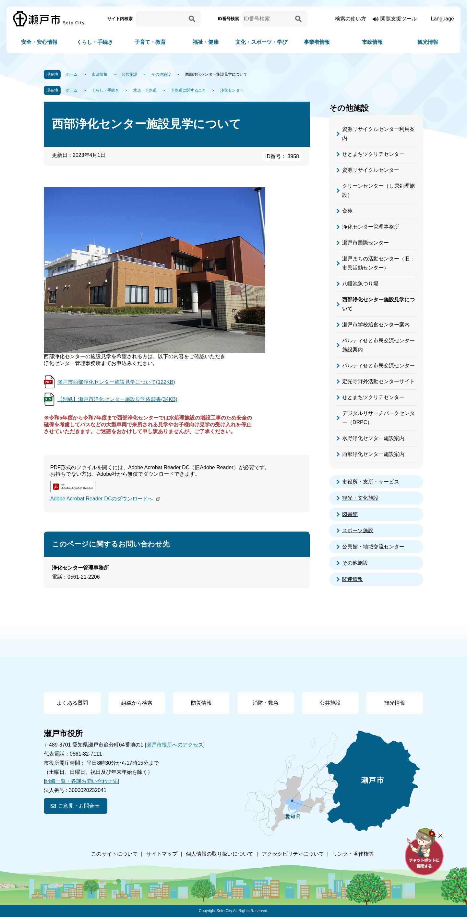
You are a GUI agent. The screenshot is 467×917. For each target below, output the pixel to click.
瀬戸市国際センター (365, 242)
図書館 (350, 514)
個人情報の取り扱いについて (219, 854)
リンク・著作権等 (353, 854)
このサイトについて (114, 854)
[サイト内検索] (161, 19)
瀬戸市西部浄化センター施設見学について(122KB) (116, 382)
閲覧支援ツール (398, 18)
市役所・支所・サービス (370, 481)
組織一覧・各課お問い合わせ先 (81, 781)
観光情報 (427, 42)
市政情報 (372, 42)
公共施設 (129, 74)
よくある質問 (72, 703)
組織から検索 (136, 703)
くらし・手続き (95, 42)
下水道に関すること (188, 90)
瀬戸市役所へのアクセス (174, 744)
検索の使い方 (350, 18)
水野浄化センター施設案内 (373, 438)
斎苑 (347, 211)
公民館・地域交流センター (373, 546)
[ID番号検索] (267, 19)
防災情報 (201, 703)
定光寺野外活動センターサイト (378, 381)
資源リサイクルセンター (370, 170)
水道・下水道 (145, 90)
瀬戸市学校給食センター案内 (376, 324)
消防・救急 (266, 703)
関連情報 (352, 579)
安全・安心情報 (39, 42)
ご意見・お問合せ (79, 806)
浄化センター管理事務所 (370, 227)
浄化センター (232, 90)
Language (442, 18)
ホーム (72, 74)
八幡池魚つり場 (360, 283)
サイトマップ (161, 854)
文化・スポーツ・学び (261, 42)
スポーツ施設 (357, 530)
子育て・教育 (150, 42)
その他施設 (161, 74)
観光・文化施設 (360, 498)
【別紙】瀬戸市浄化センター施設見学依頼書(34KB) (117, 399)
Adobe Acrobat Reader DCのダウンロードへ (106, 498)
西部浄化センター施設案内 (373, 454)
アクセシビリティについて (293, 854)
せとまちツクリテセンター (373, 154)
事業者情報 (317, 42)
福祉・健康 (206, 42)
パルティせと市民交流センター (378, 365)
